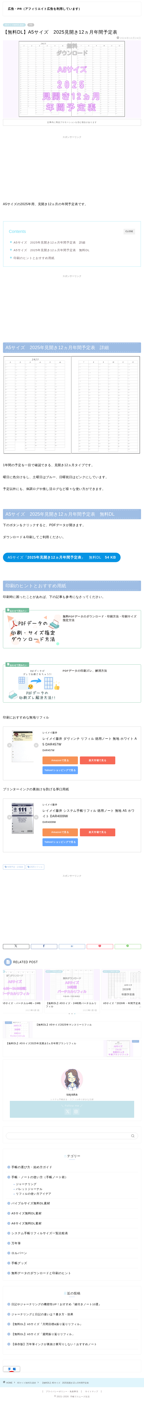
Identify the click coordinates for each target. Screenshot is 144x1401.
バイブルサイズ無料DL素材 (30, 1203)
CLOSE (129, 231)
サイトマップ (91, 1391)
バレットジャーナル (29, 1189)
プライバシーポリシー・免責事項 (62, 1391)
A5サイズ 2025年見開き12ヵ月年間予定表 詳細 (49, 242)
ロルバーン (19, 1253)
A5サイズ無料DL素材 (14, 25)
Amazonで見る (60, 760)
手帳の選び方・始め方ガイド (31, 1167)
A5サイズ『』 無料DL (62, 557)
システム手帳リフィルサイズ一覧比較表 (39, 1233)
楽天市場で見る (97, 760)
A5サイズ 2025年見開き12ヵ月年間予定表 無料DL (52, 250)
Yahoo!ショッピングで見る (60, 770)
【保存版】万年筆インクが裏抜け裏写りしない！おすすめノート (54, 1344)
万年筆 (16, 1243)
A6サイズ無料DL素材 (26, 1223)
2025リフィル (36, 867)
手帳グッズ (19, 1263)
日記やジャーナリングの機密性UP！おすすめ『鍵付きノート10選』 (56, 1304)
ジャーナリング (26, 1184)
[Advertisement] (72, 168)
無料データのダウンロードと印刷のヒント (41, 1273)
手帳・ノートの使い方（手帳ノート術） (39, 1177)
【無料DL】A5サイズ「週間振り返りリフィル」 (43, 1334)
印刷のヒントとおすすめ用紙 (34, 258)
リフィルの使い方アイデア (33, 1193)
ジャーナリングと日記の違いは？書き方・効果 (42, 1314)
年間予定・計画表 (15, 867)
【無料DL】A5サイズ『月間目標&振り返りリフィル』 (47, 1324)
